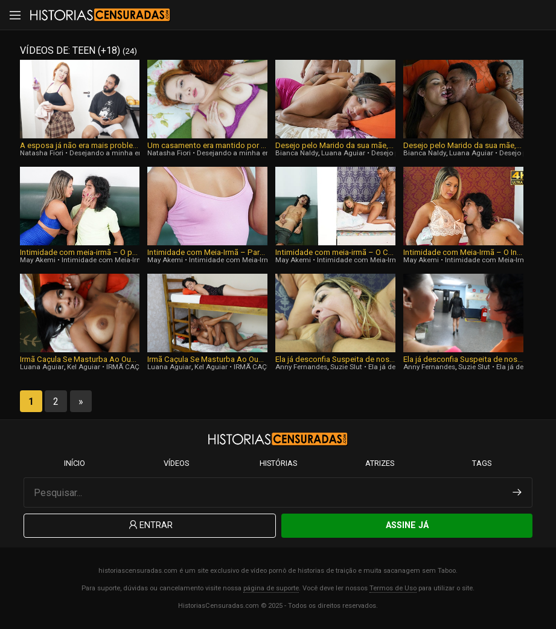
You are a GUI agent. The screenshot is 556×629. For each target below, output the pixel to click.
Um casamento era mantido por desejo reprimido (207, 145)
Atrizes (379, 463)
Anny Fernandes (301, 367)
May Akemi (38, 260)
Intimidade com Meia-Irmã (104, 260)
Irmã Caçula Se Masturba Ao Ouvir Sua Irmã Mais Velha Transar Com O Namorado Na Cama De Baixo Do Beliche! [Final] (80, 359)
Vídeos (176, 463)
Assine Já (407, 525)
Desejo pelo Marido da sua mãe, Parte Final (335, 145)
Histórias (278, 463)
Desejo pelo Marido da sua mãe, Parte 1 (463, 145)
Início (74, 463)
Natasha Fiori (41, 153)
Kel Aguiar (83, 367)
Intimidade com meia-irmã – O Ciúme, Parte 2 (335, 252)
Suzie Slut (346, 367)
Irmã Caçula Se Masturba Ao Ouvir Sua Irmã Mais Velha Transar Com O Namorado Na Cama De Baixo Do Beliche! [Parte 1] (207, 359)
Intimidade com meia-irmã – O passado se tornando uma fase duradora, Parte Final (80, 252)
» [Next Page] (80, 401)
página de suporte (271, 588)
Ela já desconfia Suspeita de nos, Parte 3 (335, 359)
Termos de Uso (393, 588)
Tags (481, 463)
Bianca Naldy (296, 153)
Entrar (150, 525)
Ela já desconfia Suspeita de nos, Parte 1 (463, 359)
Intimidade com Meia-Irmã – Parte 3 (207, 252)
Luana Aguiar (343, 153)
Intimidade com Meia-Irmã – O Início (463, 252)
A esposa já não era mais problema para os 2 (80, 145)
